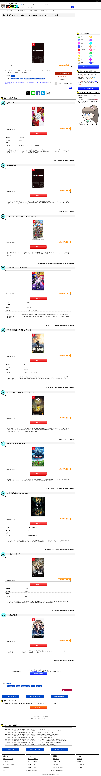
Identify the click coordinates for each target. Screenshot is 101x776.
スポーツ (81, 49)
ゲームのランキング (11, 10)
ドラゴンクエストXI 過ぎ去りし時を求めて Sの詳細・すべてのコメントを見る (56, 263)
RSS (4, 770)
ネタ (80, 59)
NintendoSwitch (15, 78)
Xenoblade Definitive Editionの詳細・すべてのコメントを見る (60, 488)
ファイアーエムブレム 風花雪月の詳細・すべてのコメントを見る (59, 325)
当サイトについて (8, 759)
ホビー (81, 46)
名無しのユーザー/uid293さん (65, 83)
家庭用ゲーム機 (28, 78)
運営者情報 (6, 767)
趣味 (92, 53)
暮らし (92, 56)
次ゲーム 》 (59, 696)
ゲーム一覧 (35, 696)
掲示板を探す (31, 764)
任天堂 (35, 78)
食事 (80, 56)
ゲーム (13, 75)
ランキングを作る (33, 762)
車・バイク (93, 46)
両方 (24, 4)
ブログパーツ (81, 762)
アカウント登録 (32, 770)
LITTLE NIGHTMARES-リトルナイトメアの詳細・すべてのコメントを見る (56, 439)
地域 (92, 62)
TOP (4, 10)
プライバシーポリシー (9, 764)
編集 (70, 87)
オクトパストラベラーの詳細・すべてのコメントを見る (61, 610)
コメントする (38, 707)
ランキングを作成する (88, 66)
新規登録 (96, 99)
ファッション (82, 53)
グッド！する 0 (67, 690)
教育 (80, 62)
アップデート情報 (58, 770)
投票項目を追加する (88, 88)
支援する (79, 759)
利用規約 (5, 762)
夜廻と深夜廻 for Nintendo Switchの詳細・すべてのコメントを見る (59, 549)
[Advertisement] (38, 30)
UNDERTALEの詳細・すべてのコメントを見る (63, 211)
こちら (50, 82)
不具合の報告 (56, 762)
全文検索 (45, 4)
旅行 (92, 49)
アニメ (92, 36)
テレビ (92, 43)
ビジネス (93, 59)
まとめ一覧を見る (33, 767)
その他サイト (81, 767)
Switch (21, 78)
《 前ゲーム (10, 696)
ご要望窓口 (56, 764)
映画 (80, 43)
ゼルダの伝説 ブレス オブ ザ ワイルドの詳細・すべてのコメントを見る (57, 387)
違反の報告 (56, 759)
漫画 (80, 40)
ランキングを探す (33, 759)
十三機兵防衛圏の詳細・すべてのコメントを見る (63, 660)
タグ (39, 4)
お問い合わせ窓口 (58, 767)
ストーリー (41, 78)
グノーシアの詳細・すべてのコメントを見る (64, 160)
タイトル (32, 4)
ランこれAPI (81, 764)
